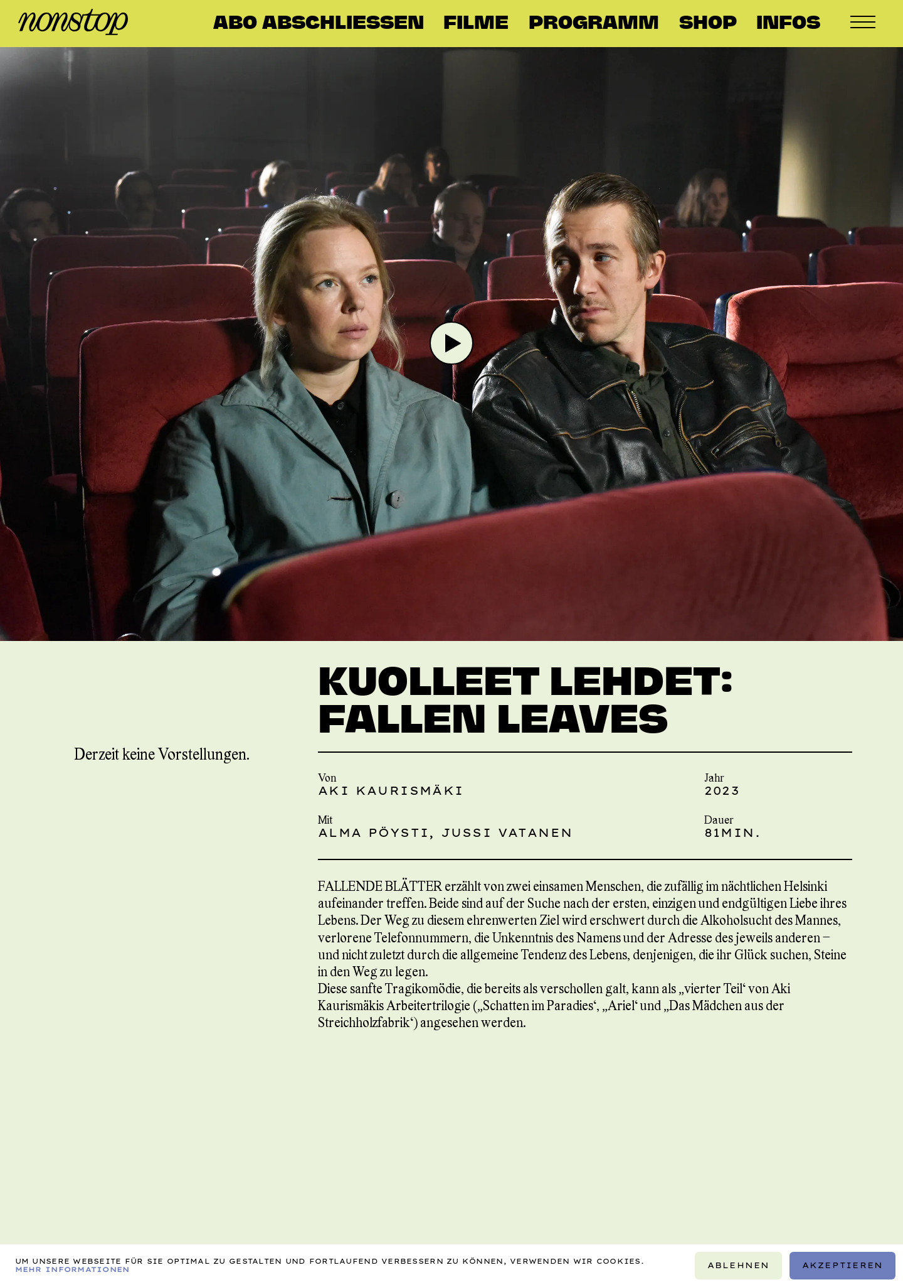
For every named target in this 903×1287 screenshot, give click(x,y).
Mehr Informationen (72, 1269)
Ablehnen (738, 1265)
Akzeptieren (843, 1265)
